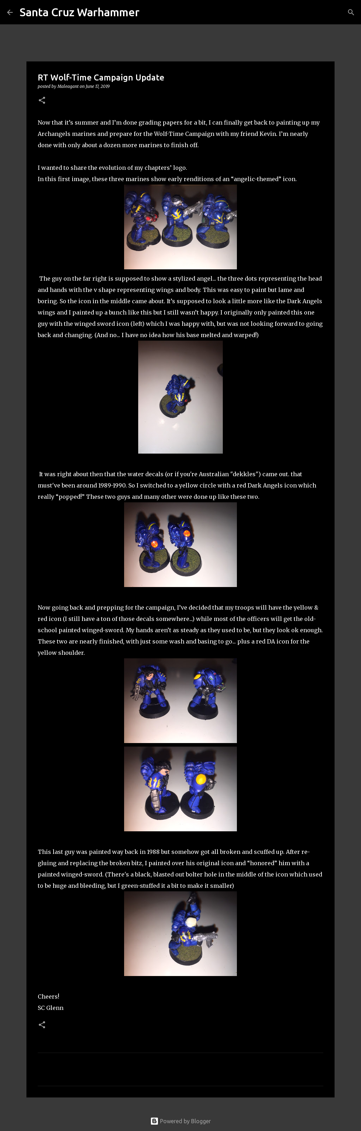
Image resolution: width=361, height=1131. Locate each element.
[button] (42, 101)
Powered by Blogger (180, 1121)
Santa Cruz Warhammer (80, 12)
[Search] (149, 12)
